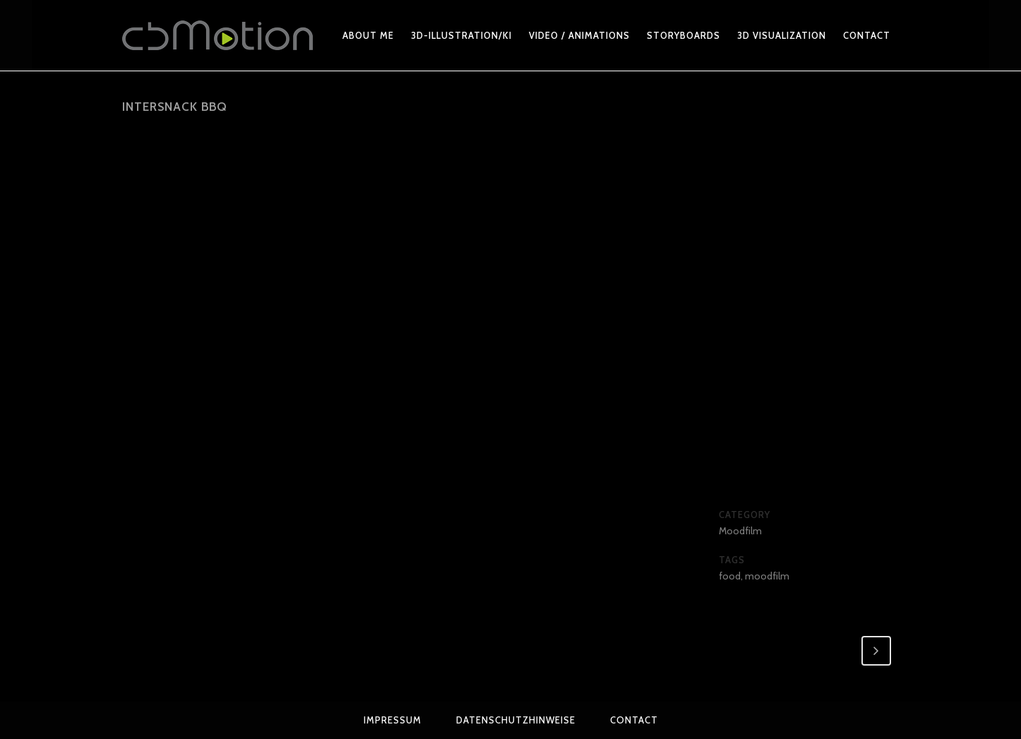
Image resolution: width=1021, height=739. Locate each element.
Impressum (393, 720)
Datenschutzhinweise (515, 720)
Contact (634, 720)
